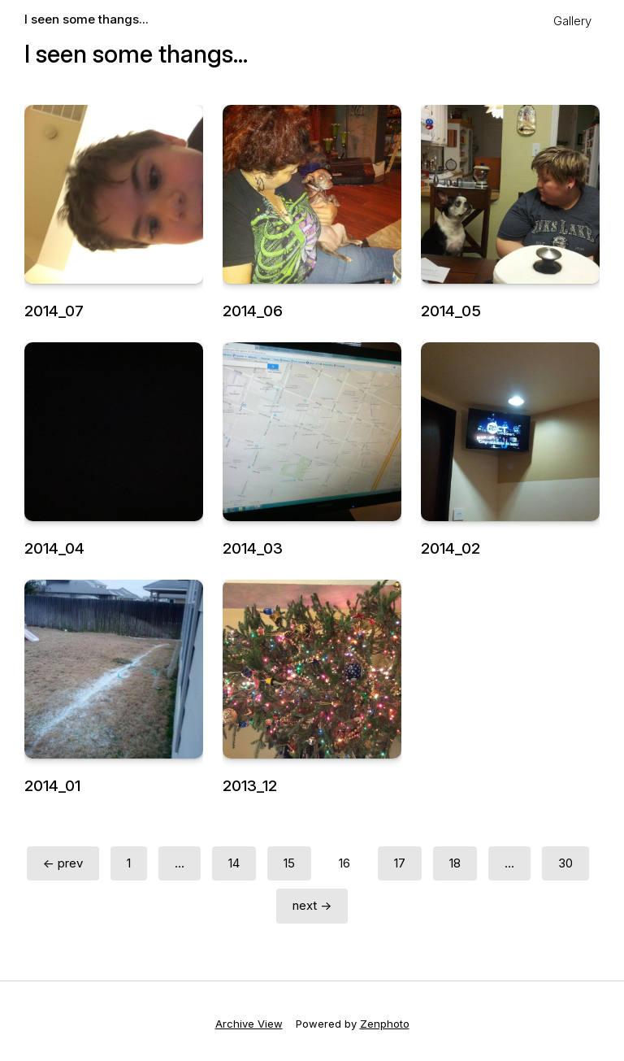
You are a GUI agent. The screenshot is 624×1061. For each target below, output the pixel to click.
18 (455, 863)
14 (234, 863)
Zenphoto (385, 1023)
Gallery (572, 20)
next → (312, 905)
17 (399, 863)
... (179, 863)
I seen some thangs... (86, 19)
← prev (63, 863)
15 (289, 863)
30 (565, 863)
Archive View (249, 1023)
